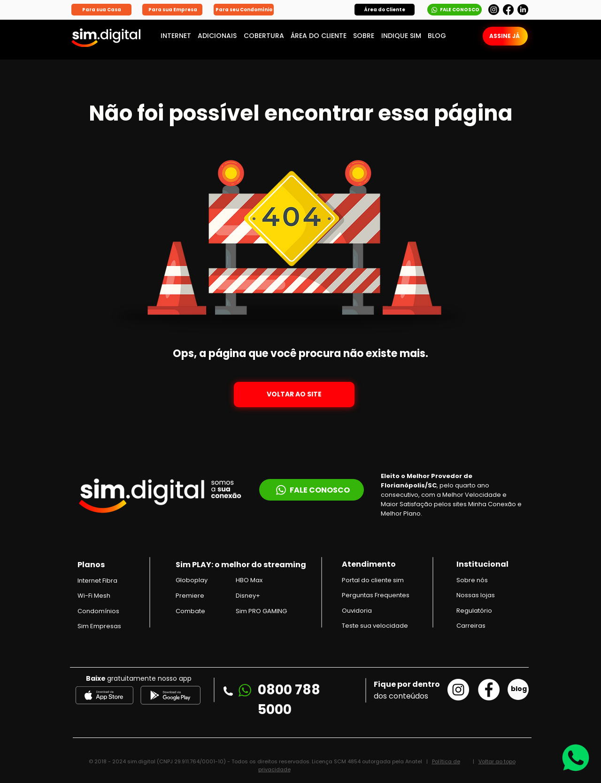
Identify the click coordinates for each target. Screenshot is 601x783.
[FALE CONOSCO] (454, 9)
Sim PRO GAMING (261, 611)
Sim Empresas (99, 626)
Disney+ (248, 595)
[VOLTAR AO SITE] (294, 394)
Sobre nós (472, 580)
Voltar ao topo (497, 761)
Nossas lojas (475, 595)
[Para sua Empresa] (172, 9)
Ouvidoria (357, 610)
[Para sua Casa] (101, 9)
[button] (384, 9)
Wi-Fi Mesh (93, 595)
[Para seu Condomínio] (244, 9)
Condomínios (98, 611)
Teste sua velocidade (375, 625)
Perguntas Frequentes (375, 595)
